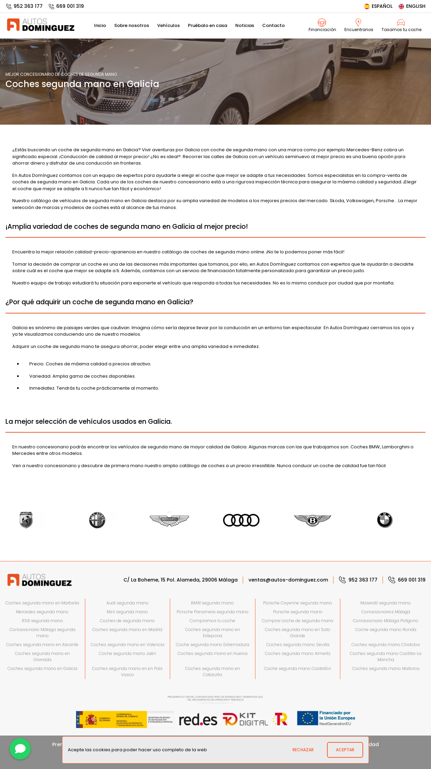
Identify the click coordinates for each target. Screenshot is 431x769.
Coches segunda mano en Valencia (127, 644)
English (412, 6)
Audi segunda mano (127, 603)
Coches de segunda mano (127, 621)
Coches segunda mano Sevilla (297, 644)
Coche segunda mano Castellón (297, 668)
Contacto (273, 25)
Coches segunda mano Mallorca (385, 668)
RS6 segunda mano (42, 621)
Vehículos (168, 25)
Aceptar (345, 750)
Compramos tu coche (212, 621)
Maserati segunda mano (385, 603)
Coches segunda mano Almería (297, 653)
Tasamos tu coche (401, 25)
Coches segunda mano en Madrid (127, 629)
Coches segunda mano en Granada (42, 656)
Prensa (60, 744)
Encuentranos (358, 25)
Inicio (100, 25)
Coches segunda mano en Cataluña (212, 671)
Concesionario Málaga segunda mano (42, 633)
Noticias (244, 25)
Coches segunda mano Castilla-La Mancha (385, 656)
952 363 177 (24, 6)
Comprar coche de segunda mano (297, 621)
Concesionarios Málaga (385, 612)
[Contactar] (20, 748)
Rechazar (303, 750)
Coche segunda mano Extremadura (212, 644)
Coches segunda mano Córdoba (386, 644)
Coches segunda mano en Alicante (42, 644)
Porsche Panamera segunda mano (213, 612)
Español (377, 6)
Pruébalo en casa (207, 25)
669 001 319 (66, 6)
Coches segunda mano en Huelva (213, 653)
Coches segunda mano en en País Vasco (127, 671)
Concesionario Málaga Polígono (385, 621)
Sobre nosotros (131, 25)
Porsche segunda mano (298, 612)
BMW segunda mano (212, 603)
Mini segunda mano (127, 612)
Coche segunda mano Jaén (127, 653)
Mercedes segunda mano (42, 612)
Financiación (322, 25)
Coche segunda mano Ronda (385, 629)
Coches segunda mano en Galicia (42, 668)
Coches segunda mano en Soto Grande (297, 633)
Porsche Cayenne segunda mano (297, 603)
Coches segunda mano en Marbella (42, 603)
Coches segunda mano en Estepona (212, 633)
